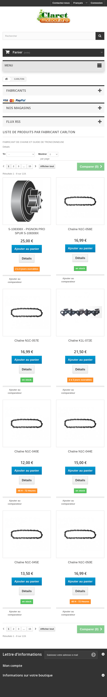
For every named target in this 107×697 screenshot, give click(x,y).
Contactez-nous (61, 3)
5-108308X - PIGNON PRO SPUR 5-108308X (26, 231)
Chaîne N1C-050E (80, 562)
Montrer (42, 154)
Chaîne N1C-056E (80, 229)
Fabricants (16, 90)
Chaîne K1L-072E (80, 340)
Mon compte (12, 665)
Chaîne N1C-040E (26, 451)
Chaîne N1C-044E (80, 451)
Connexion (97, 3)
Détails (6, 146)
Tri (4, 154)
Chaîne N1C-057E (26, 340)
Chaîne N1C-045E (26, 562)
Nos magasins (18, 108)
